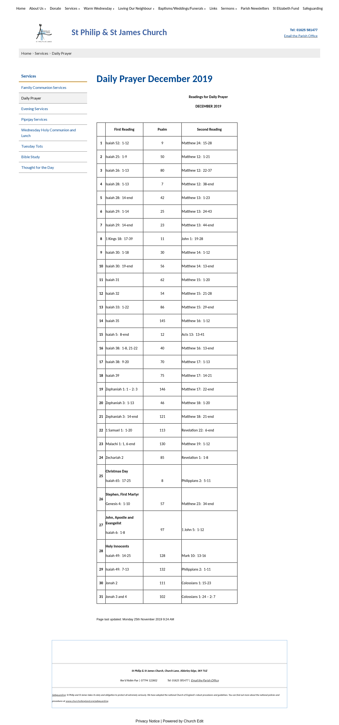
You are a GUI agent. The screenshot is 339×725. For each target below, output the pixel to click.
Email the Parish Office (205, 680)
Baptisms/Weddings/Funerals (180, 8)
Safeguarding (313, 8)
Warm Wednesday (98, 8)
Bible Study (30, 156)
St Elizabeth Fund (286, 8)
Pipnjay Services (34, 119)
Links (213, 8)
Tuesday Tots (32, 146)
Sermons (227, 8)
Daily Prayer (62, 53)
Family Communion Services (43, 87)
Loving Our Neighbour (135, 8)
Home (20, 8)
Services (71, 8)
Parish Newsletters (255, 8)
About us (36, 8)
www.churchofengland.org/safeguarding (87, 701)
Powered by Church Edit (183, 721)
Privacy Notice (148, 721)
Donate (55, 8)
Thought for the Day (37, 167)
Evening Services (34, 108)
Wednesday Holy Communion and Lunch (48, 133)
